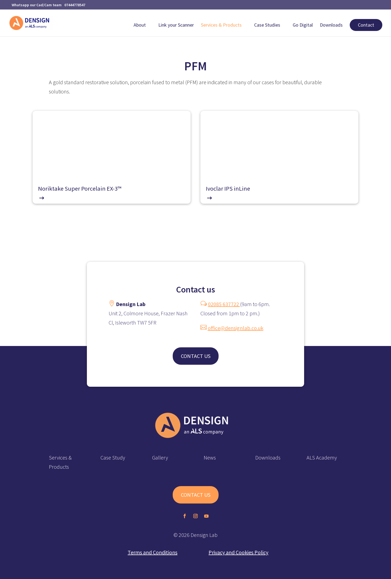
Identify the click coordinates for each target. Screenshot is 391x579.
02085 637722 (224, 304)
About (140, 25)
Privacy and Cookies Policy (238, 552)
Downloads (331, 25)
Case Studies (267, 25)
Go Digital (303, 25)
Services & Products (221, 25)
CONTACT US (195, 356)
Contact (366, 25)
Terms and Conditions (152, 552)
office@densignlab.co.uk (235, 328)
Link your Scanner (176, 25)
